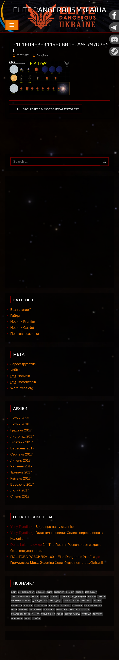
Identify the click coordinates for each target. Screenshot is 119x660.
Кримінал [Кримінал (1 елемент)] (77, 605)
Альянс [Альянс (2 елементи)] (54, 596)
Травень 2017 (21, 472)
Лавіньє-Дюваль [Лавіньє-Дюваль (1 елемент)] (93, 605)
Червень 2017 (21, 466)
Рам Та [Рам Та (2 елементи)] (35, 614)
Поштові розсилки (24, 334)
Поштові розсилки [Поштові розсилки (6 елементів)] (79, 609)
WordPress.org (21, 388)
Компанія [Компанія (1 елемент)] (54, 605)
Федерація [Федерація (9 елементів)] (16, 618)
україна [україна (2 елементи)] (36, 618)
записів (20, 376)
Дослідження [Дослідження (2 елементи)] (39, 601)
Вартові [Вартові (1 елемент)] (92, 596)
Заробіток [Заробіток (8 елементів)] (86, 601)
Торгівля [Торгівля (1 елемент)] (97, 614)
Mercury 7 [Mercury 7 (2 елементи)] (91, 592)
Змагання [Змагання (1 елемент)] (16, 605)
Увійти (15, 370)
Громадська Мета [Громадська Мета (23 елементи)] (20, 601)
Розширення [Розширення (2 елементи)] (48, 614)
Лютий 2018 (19, 424)
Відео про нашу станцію (54, 527)
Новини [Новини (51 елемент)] (23, 609)
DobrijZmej (42, 55)
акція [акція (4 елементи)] (27, 618)
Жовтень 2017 (21, 442)
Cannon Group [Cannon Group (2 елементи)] (26, 592)
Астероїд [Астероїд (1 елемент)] (65, 596)
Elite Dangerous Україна (59, 9)
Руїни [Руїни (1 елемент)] (60, 614)
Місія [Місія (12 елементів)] (14, 609)
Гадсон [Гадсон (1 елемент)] (102, 596)
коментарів (23, 382)
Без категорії (20, 310)
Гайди (15, 316)
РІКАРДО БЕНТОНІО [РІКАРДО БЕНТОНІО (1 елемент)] (20, 614)
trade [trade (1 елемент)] (35, 596)
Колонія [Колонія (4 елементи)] (28, 605)
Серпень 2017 (21, 454)
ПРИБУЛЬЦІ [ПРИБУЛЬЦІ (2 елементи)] (49, 609)
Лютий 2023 (19, 418)
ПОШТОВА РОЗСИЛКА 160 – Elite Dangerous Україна (52, 557)
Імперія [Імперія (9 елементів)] (44, 596)
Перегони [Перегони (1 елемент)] (61, 609)
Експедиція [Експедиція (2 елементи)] (55, 601)
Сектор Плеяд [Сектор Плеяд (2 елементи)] (72, 614)
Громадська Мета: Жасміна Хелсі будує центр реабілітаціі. (57, 563)
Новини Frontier (22, 322)
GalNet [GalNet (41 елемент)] (70, 592)
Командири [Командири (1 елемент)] (40, 605)
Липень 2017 (20, 460)
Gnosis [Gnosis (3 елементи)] (79, 592)
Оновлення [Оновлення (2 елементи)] (35, 609)
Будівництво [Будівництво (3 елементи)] (79, 596)
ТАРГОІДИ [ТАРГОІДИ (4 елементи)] (86, 614)
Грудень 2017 (21, 430)
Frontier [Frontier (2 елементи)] (59, 592)
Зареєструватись (23, 364)
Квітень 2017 (20, 478)
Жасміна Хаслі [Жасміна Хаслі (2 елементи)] (71, 601)
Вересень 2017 (22, 448)
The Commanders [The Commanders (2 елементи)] (20, 596)
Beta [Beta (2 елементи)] (13, 592)
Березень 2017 (22, 484)
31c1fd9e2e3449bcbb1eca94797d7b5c (51, 109)
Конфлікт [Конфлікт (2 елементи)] (65, 605)
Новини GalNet (22, 328)
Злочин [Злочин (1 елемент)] (97, 601)
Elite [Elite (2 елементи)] (49, 592)
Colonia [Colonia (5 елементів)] (40, 592)
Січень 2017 (20, 496)
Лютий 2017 (19, 490)
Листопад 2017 (22, 436)
